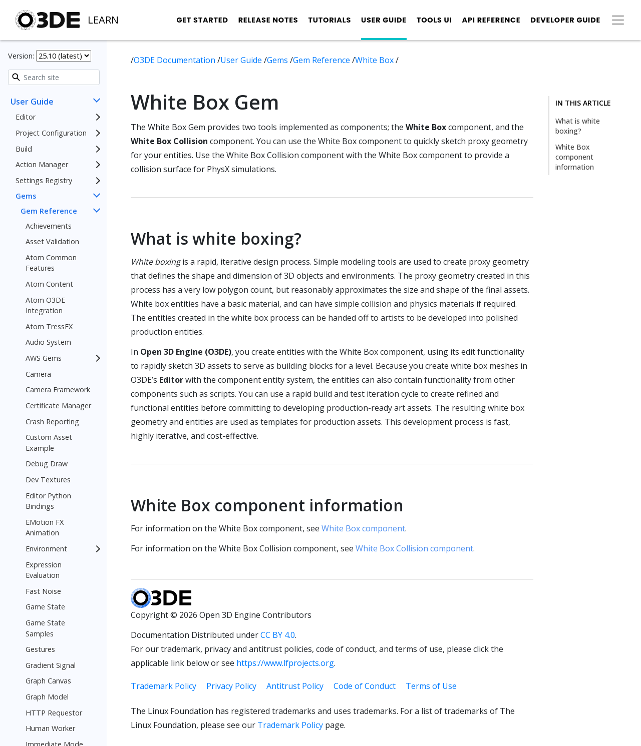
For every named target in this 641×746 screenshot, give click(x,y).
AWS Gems (44, 358)
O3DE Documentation (175, 60)
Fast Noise (43, 591)
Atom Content (49, 284)
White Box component (363, 528)
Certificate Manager (58, 405)
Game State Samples (45, 628)
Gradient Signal (51, 665)
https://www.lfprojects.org (285, 662)
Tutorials (329, 20)
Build (24, 149)
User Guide (384, 20)
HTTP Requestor (54, 712)
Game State (45, 606)
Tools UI (434, 20)
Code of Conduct (365, 685)
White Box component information (574, 157)
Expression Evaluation (44, 570)
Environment (46, 548)
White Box (375, 60)
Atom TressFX (49, 326)
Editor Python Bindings (48, 501)
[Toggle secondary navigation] (617, 20)
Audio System (48, 342)
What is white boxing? (577, 126)
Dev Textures (48, 479)
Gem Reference (49, 211)
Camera (38, 374)
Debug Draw (47, 463)
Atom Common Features (51, 263)
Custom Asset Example (49, 442)
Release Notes (268, 20)
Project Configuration (51, 133)
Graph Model (47, 696)
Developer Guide (565, 20)
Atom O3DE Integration (45, 305)
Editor (26, 117)
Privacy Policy (231, 685)
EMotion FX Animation (45, 527)
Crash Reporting (52, 421)
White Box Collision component (414, 548)
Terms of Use (431, 685)
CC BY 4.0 (277, 634)
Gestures (40, 649)
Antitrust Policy (295, 685)
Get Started (202, 20)
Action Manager (42, 164)
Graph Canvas (48, 680)
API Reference (491, 20)
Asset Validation (52, 241)
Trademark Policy (163, 685)
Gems (26, 196)
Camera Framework (58, 389)
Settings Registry (44, 180)
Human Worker (50, 728)
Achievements (49, 226)
